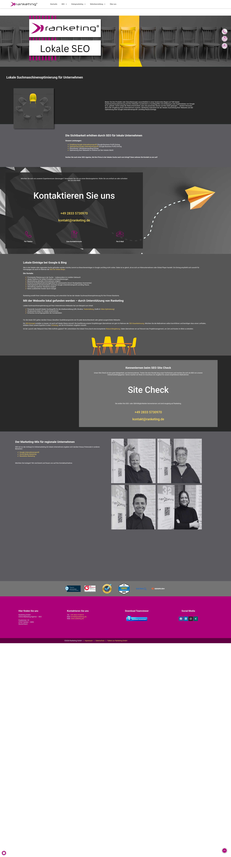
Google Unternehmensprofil (29, 452)
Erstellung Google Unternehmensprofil (83, 145)
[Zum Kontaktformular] (74, 234)
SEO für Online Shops (57, 269)
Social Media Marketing (28, 454)
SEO (64, 4)
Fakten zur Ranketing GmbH (117, 641)
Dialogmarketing (78, 4)
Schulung (54, 325)
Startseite (53, 4)
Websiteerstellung (98, 4)
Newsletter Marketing (27, 456)
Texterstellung (89, 309)
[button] (4, 853)
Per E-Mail (120, 242)
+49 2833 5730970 (74, 213)
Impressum (89, 641)
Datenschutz (100, 641)
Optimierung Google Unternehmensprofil (84, 146)
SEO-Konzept (30, 323)
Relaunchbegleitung (113, 329)
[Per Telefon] (28, 234)
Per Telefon (28, 242)
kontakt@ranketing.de (74, 220)
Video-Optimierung (107, 309)
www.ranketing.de (77, 619)
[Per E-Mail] (120, 234)
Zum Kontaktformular (74, 242)
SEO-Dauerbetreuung (136, 323)
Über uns (113, 4)
